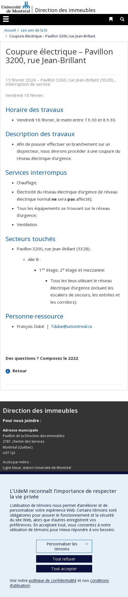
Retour (19, 370)
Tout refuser (64, 559)
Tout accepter (64, 568)
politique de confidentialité (52, 580)
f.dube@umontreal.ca (71, 326)
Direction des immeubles (65, 10)
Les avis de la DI (34, 30)
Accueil (10, 30)
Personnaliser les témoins (66, 546)
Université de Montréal (15, 7)
